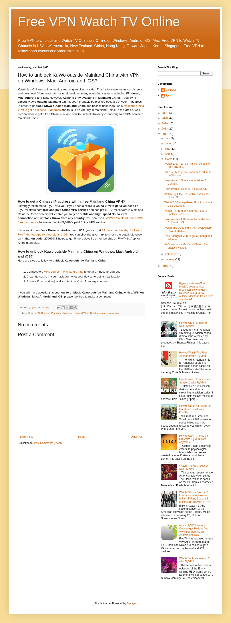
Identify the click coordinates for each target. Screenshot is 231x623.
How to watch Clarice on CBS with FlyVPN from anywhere (193, 439)
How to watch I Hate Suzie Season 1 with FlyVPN (195, 381)
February (170, 254)
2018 (165, 128)
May (168, 148)
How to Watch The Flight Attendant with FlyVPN (193, 354)
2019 (165, 123)
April (168, 154)
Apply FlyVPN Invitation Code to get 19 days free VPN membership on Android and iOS (193, 530)
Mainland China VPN (74, 313)
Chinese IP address (51, 313)
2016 (165, 266)
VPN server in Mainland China (63, 271)
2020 (165, 118)
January (170, 259)
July (168, 138)
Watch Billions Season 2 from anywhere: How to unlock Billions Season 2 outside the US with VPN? (194, 497)
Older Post (137, 436)
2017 (165, 134)
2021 (165, 113)
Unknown (171, 89)
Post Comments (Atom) (48, 443)
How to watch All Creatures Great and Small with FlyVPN (195, 409)
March (169, 159)
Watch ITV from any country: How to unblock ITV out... (185, 212)
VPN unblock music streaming (103, 313)
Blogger (131, 603)
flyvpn (168, 95)
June (168, 143)
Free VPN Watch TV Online (99, 21)
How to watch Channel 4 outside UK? (186, 188)
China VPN (34, 313)
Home (81, 436)
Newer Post (26, 436)
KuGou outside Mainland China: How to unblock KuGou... (187, 246)
